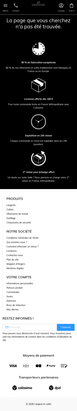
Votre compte (19, 277)
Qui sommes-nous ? (16, 242)
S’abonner (66, 327)
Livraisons (11, 250)
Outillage (11, 218)
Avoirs (9, 296)
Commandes (12, 292)
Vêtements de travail (17, 213)
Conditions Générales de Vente (22, 237)
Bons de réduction (15, 305)
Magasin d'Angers (15, 264)
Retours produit (14, 287)
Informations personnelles (19, 283)
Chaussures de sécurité (18, 222)
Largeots (11, 205)
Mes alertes (12, 309)
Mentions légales (15, 268)
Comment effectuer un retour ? (22, 246)
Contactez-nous (14, 255)
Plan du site (12, 259)
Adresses (11, 300)
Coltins (10, 209)
